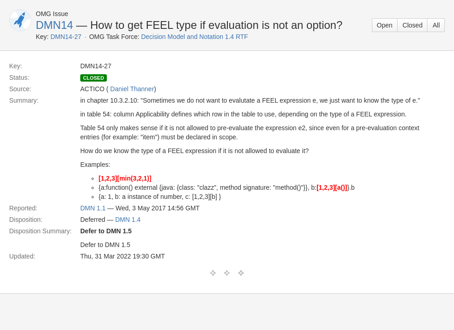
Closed (413, 25)
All (436, 25)
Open (385, 25)
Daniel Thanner (132, 89)
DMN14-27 (66, 36)
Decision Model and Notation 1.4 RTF (194, 36)
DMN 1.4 (127, 219)
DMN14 (54, 25)
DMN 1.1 (92, 208)
